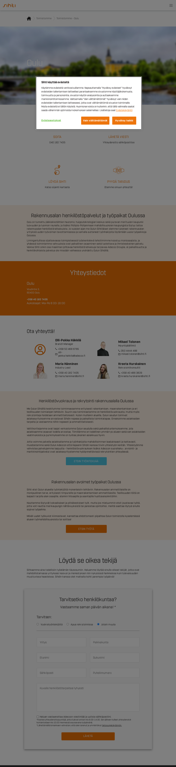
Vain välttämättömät (95, 120)
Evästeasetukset (51, 120)
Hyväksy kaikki (124, 120)
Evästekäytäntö (124, 110)
